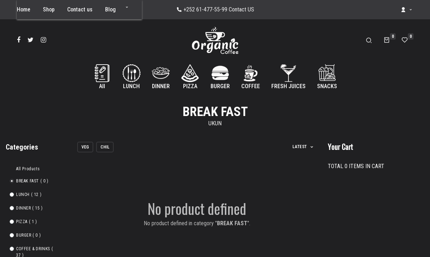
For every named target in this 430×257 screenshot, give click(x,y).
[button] (127, 7)
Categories (22, 147)
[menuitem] (23, 9)
